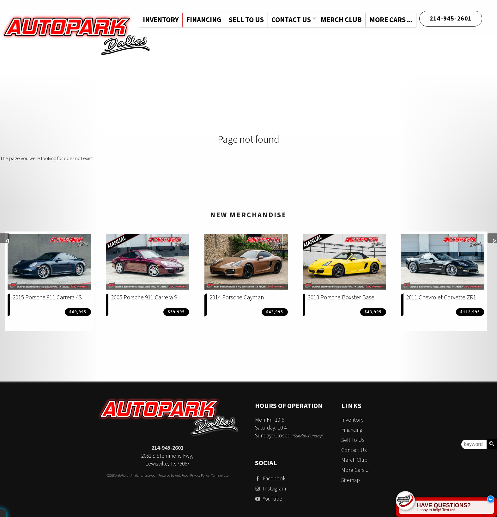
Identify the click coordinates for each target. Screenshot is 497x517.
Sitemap (350, 480)
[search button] (492, 444)
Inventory (352, 420)
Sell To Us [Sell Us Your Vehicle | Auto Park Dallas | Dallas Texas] (245, 20)
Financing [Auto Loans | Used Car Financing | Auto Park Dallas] (202, 20)
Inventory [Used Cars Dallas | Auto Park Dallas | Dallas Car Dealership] (159, 20)
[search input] (474, 444)
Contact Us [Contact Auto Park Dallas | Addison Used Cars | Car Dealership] (290, 20)
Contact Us (354, 450)
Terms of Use (219, 475)
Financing (351, 430)
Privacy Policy (199, 475)
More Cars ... (390, 20)
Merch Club (340, 20)
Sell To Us (353, 440)
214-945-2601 (167, 448)
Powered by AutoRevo (173, 475)
